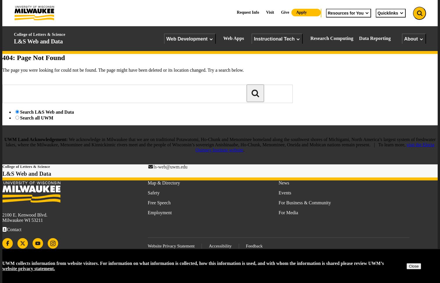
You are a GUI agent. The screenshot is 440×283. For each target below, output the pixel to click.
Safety (154, 192)
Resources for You (348, 13)
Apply (301, 12)
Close (414, 266)
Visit (270, 12)
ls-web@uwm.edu (171, 166)
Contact (14, 229)
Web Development (189, 39)
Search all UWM (36, 117)
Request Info (248, 12)
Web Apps (233, 38)
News (284, 182)
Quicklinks (390, 13)
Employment (160, 212)
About (414, 39)
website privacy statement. (28, 268)
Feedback (254, 246)
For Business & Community (305, 202)
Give (285, 12)
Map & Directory (164, 182)
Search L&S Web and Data (47, 112)
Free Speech (159, 202)
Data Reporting (375, 38)
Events (285, 192)
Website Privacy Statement (171, 246)
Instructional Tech (277, 39)
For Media (288, 212)
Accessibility (220, 246)
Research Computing (331, 38)
